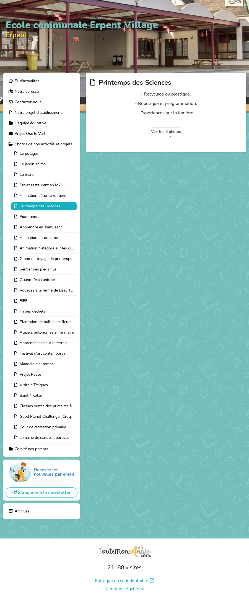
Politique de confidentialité (124, 581)
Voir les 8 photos (166, 131)
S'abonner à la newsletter (41, 492)
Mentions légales (125, 589)
